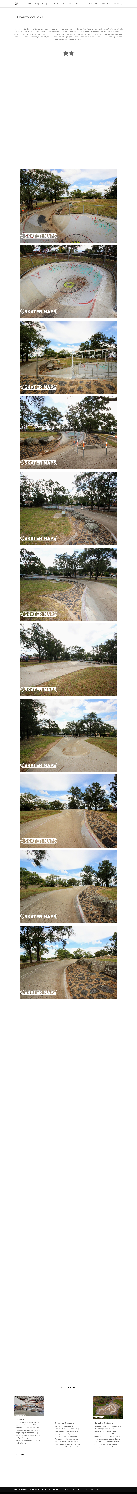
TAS (83, 4)
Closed (55, 1489)
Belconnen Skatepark (64, 1423)
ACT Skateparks (68, 1387)
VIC (63, 4)
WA (90, 4)
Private (43, 1489)
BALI (96, 4)
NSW (55, 4)
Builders (104, 4)
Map (29, 4)
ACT (77, 4)
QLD (47, 4)
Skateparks (38, 4)
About (115, 4)
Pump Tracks (34, 1489)
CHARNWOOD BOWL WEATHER (68, 160)
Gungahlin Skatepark (103, 1423)
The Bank (20, 1419)
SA (70, 4)
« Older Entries (19, 1454)
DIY (50, 1489)
